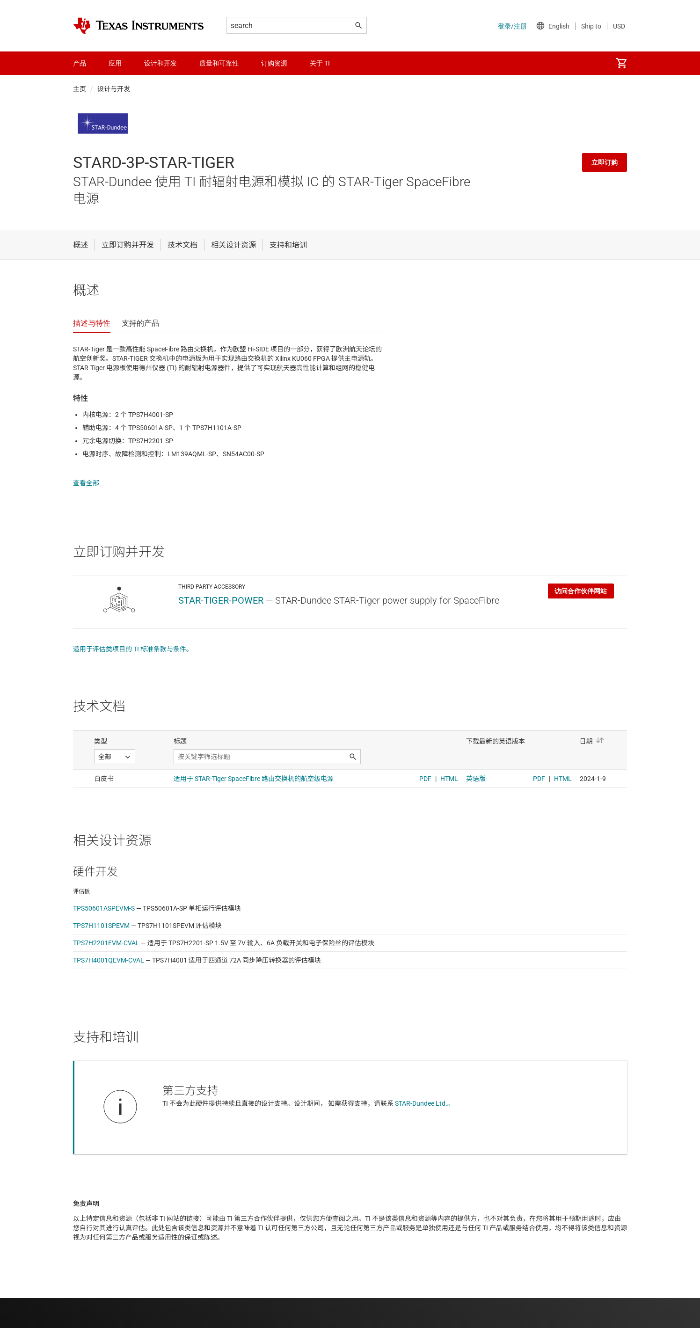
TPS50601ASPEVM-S (104, 899)
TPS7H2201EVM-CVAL (106, 933)
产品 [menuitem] (79, 63)
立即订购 (604, 162)
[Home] (138, 25)
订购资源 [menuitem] (274, 63)
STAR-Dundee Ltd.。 (424, 1094)
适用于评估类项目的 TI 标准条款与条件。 (133, 639)
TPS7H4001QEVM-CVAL (108, 951)
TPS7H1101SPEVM (101, 916)
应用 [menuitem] (115, 63)
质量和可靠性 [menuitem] (219, 63)
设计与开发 (113, 89)
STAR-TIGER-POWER (220, 591)
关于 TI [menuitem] (320, 63)
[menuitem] (621, 63)
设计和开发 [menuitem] (160, 63)
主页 (79, 89)
